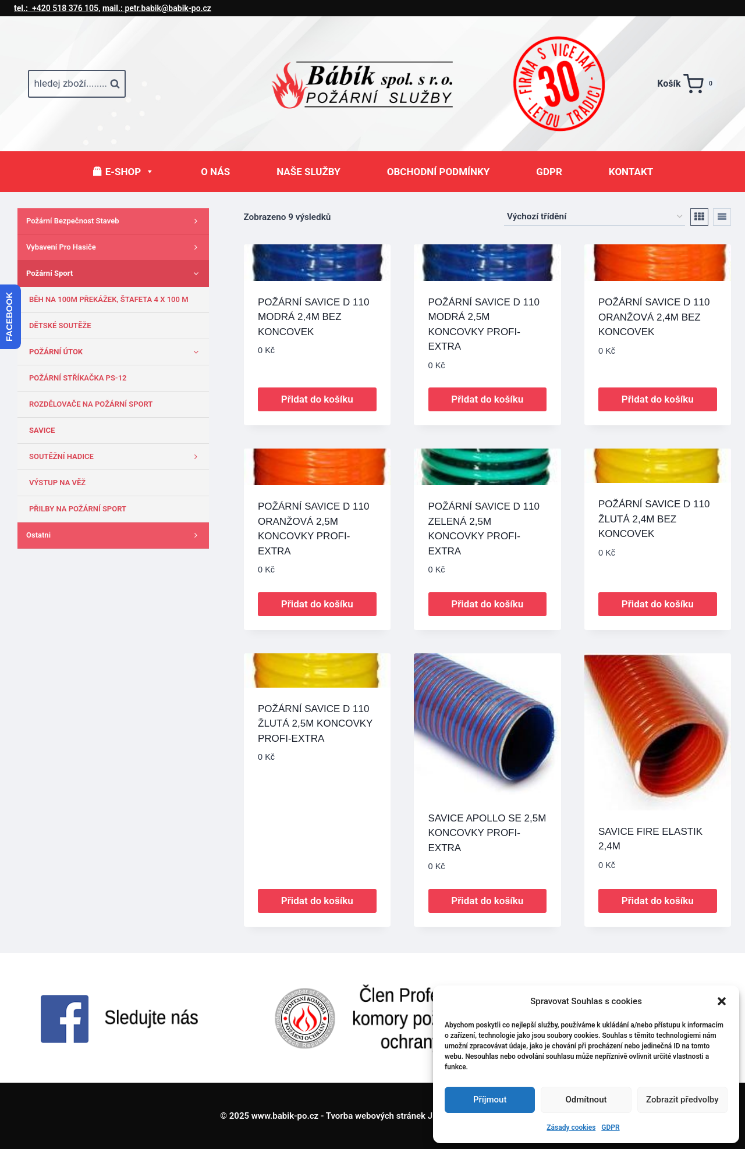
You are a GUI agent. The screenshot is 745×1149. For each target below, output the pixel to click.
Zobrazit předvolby (682, 1099)
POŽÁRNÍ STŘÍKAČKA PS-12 (78, 377)
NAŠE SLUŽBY (308, 171)
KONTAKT (631, 171)
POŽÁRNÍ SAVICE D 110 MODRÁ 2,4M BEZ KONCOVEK (313, 317)
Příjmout (489, 1099)
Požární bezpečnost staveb (114, 221)
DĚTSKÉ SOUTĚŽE (60, 325)
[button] (722, 1001)
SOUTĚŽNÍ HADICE (116, 457)
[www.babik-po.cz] (372, 84)
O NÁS (215, 171)
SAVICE (42, 430)
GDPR (610, 1127)
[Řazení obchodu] (594, 217)
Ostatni (114, 535)
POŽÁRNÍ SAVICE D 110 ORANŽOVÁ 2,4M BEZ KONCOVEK (653, 317)
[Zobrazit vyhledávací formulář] (77, 84)
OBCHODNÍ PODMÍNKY (438, 171)
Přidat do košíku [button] (317, 399)
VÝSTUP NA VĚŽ (57, 482)
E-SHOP (129, 171)
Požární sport (114, 273)
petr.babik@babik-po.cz (156, 8)
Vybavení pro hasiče (114, 247)
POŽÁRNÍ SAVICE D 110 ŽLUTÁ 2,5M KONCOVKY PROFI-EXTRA (315, 723)
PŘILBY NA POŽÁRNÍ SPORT (77, 508)
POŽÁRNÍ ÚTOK (116, 352)
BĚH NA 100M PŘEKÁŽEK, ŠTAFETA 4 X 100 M (109, 299)
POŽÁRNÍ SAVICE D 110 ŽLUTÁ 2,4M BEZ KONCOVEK (653, 519)
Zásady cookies (571, 1127)
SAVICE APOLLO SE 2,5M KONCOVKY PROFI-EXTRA (487, 833)
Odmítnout (586, 1099)
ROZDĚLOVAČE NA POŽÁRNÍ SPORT (90, 404)
